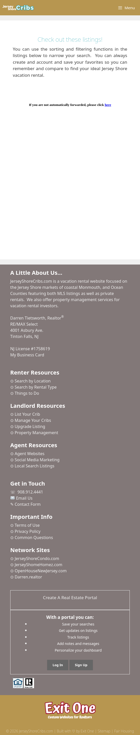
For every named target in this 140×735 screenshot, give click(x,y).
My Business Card (27, 355)
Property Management (36, 432)
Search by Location (33, 381)
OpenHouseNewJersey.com (41, 571)
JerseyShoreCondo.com (37, 558)
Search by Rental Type (36, 387)
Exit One (87, 731)
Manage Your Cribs (33, 420)
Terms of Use (27, 525)
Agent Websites (30, 453)
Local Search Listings (34, 466)
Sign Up (81, 665)
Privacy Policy (27, 531)
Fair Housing (124, 731)
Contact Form (28, 504)
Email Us (24, 498)
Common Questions (34, 537)
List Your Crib (27, 414)
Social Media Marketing (37, 460)
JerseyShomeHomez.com (38, 564)
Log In (57, 665)
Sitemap (104, 731)
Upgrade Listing (30, 426)
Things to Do (27, 393)
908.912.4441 (30, 492)
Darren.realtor (28, 577)
